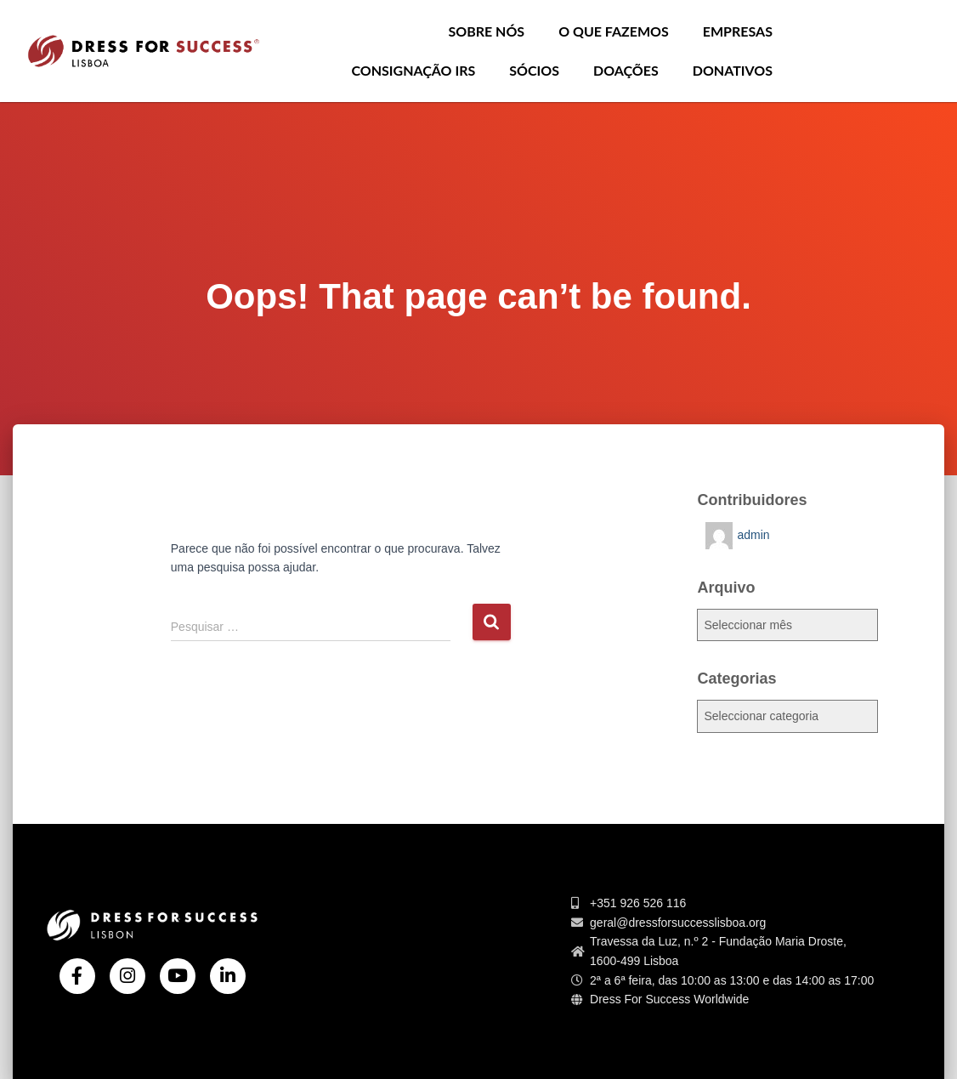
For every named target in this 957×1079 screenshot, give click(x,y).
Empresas (738, 31)
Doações (626, 70)
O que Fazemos (613, 31)
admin (753, 535)
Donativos (733, 70)
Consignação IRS (413, 70)
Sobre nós (486, 31)
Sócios (534, 70)
